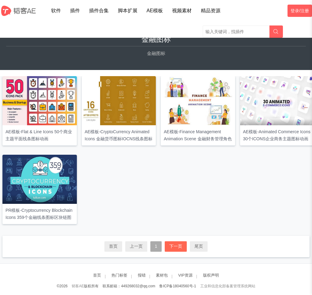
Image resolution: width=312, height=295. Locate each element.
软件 (56, 10)
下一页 (175, 246)
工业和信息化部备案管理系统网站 (227, 286)
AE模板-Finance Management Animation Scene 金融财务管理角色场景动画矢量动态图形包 (198, 138)
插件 (75, 10)
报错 (142, 275)
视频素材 (182, 10)
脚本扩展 (127, 10)
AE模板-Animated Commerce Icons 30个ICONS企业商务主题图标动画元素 (276, 138)
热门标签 (119, 275)
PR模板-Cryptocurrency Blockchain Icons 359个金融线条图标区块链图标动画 (39, 217)
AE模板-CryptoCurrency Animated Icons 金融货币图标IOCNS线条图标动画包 (119, 138)
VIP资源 (185, 275)
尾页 (198, 246)
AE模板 (155, 10)
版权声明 (211, 275)
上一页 (136, 246)
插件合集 (99, 10)
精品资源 (210, 10)
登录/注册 (300, 10)
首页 (113, 246)
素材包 (162, 275)
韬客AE (78, 286)
